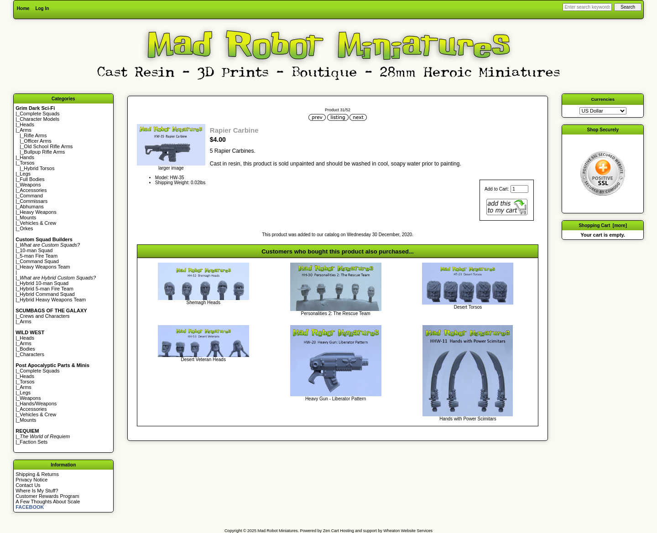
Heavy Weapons (38, 212)
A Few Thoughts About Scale (48, 501)
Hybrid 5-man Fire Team (46, 288)
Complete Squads (39, 113)
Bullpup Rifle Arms (44, 152)
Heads (27, 124)
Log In (42, 8)
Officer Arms (37, 141)
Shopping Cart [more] (603, 225)
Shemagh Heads (203, 302)
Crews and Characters (44, 316)
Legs (25, 173)
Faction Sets (33, 442)
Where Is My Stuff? (37, 490)
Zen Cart (331, 530)
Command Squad (39, 261)
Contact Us (28, 485)
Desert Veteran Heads (203, 359)
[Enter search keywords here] (587, 7)
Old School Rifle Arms (48, 146)
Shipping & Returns (37, 474)
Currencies (603, 99)
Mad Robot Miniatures (278, 530)
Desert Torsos (468, 307)
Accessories (33, 190)
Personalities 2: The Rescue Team (335, 313)
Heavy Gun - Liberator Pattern (335, 398)
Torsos (27, 163)
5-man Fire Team (38, 256)
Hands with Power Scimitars (467, 418)
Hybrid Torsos (39, 168)
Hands (27, 157)
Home (23, 8)
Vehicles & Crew (38, 223)
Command (31, 195)
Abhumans (32, 206)
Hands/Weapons (38, 403)
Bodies (27, 349)
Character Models (39, 119)
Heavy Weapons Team (45, 266)
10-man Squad (36, 250)
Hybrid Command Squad (47, 294)
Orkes (26, 228)
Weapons (30, 184)
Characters (32, 354)
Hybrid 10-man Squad (44, 283)
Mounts (28, 217)
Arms (25, 321)
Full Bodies (32, 179)
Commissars (33, 201)
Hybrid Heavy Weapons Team (53, 299)
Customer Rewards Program (47, 496)
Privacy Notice (31, 479)
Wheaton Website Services (408, 530)
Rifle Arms (35, 135)
